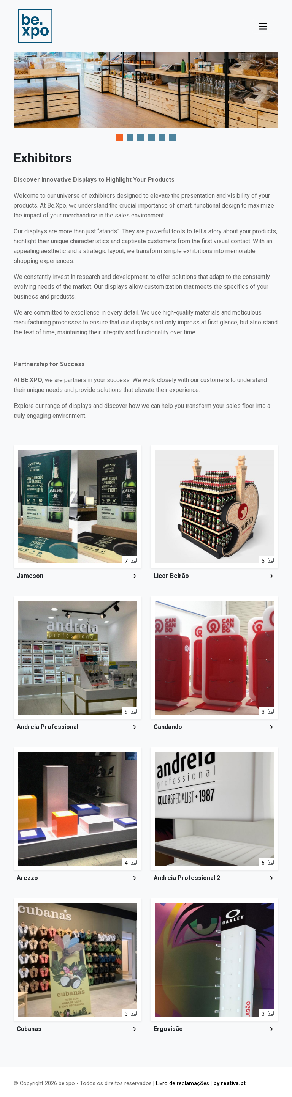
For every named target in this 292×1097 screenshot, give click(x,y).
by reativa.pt (229, 1083)
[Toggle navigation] (263, 26)
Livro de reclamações (182, 1083)
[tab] (119, 137)
